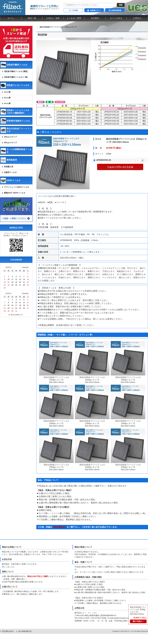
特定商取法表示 (8, 631)
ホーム (11, 18)
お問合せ (137, 18)
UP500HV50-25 (103, 160)
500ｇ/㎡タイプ (71, 27)
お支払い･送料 (53, 18)
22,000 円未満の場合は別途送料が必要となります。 (23, 582)
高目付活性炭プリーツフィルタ (51, 27)
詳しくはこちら (8, 567)
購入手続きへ (138, 621)
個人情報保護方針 (25, 631)
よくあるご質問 (74, 18)
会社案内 (95, 18)
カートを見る (116, 18)
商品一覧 (32, 18)
